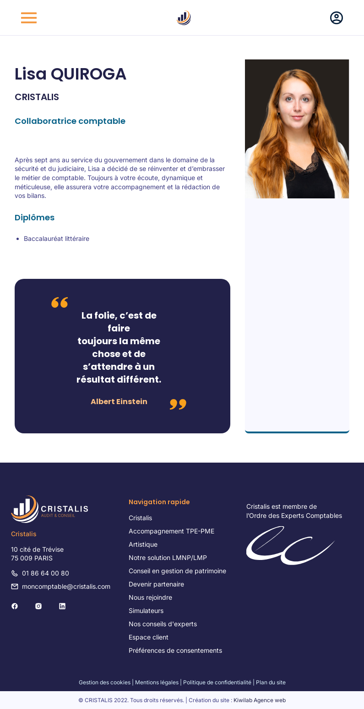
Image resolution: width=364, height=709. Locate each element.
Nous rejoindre (150, 597)
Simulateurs (146, 610)
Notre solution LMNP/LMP (168, 557)
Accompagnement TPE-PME (171, 531)
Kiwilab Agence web (260, 700)
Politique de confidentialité (217, 682)
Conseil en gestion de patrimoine (177, 571)
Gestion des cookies (104, 682)
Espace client (148, 637)
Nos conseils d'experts (163, 624)
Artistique (143, 544)
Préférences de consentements (175, 650)
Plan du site (271, 682)
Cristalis (140, 518)
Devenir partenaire (156, 584)
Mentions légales (157, 682)
